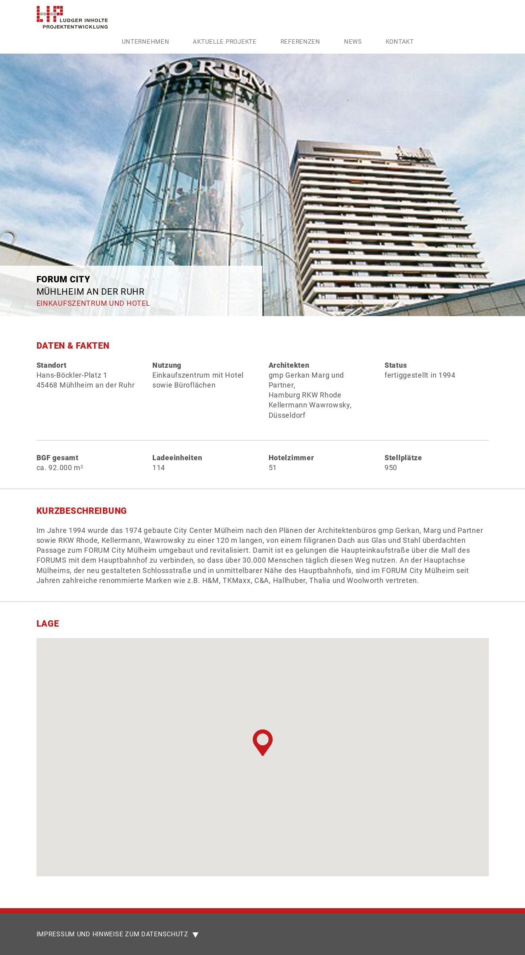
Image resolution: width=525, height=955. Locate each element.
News (353, 41)
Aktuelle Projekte (224, 41)
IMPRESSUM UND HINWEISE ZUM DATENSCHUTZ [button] (117, 934)
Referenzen (300, 41)
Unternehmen (145, 41)
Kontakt (400, 41)
